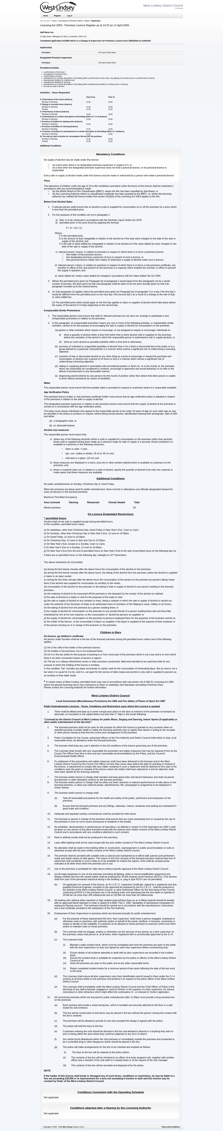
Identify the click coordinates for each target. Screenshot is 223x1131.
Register (57, 16)
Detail (87, 21)
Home (45, 16)
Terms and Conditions (170, 1127)
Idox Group (67, 1127)
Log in (69, 16)
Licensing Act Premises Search (71, 21)
